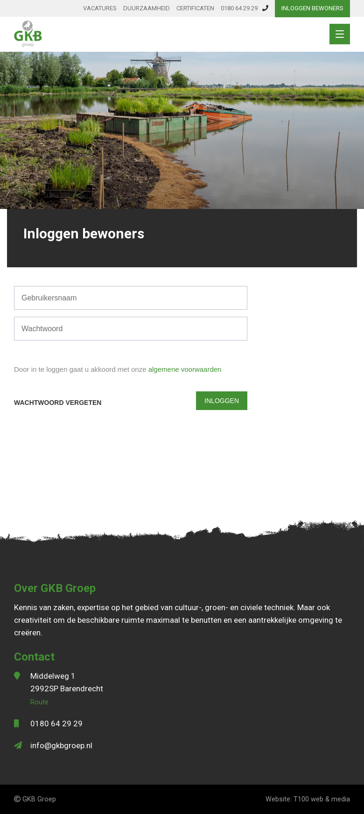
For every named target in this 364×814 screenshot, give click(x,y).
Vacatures (100, 8)
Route (39, 702)
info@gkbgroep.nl (61, 745)
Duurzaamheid (146, 8)
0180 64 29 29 (244, 8)
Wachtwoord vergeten (57, 402)
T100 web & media (322, 799)
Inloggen (221, 400)
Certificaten (195, 8)
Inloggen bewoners (312, 8)
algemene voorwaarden (185, 369)
